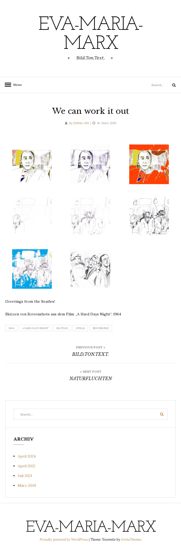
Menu (15, 85)
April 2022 (26, 466)
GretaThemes (131, 539)
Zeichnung (101, 328)
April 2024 (27, 456)
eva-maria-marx (90, 35)
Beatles (62, 328)
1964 (11, 328)
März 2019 (27, 485)
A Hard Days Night (35, 328)
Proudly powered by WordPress (64, 539)
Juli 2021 (25, 475)
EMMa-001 (81, 123)
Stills (80, 328)
